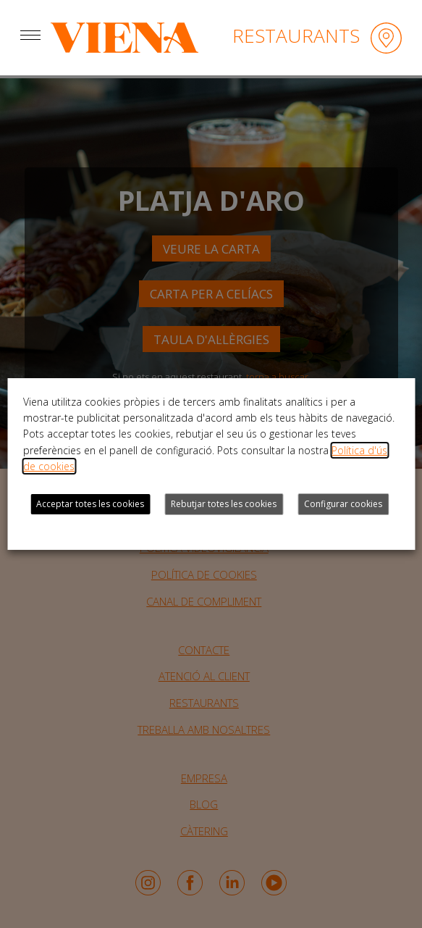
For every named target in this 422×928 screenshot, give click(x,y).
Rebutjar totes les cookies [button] (224, 504)
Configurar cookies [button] (343, 504)
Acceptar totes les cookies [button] (90, 504)
